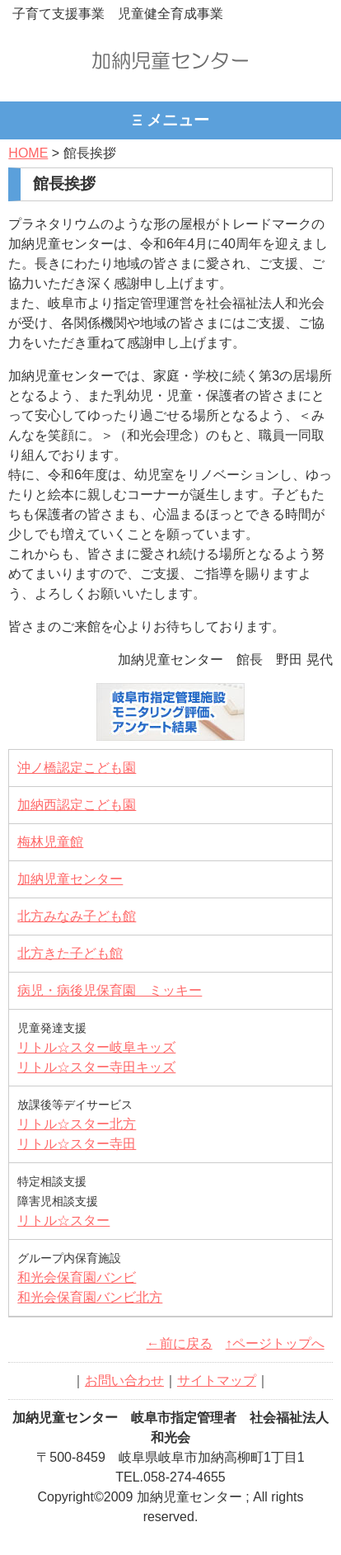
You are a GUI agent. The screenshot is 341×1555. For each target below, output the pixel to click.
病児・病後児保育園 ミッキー (109, 990)
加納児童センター (70, 879)
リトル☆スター (63, 1220)
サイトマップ (216, 1381)
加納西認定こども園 (76, 805)
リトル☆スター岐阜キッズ (96, 1047)
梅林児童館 (50, 842)
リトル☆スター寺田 (76, 1144)
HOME (28, 153)
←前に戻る (180, 1343)
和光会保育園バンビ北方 (89, 1297)
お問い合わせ (124, 1381)
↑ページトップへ (275, 1343)
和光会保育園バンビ (76, 1277)
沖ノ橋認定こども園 (76, 768)
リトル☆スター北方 (76, 1124)
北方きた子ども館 (70, 953)
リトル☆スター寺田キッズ (96, 1067)
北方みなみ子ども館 (76, 916)
